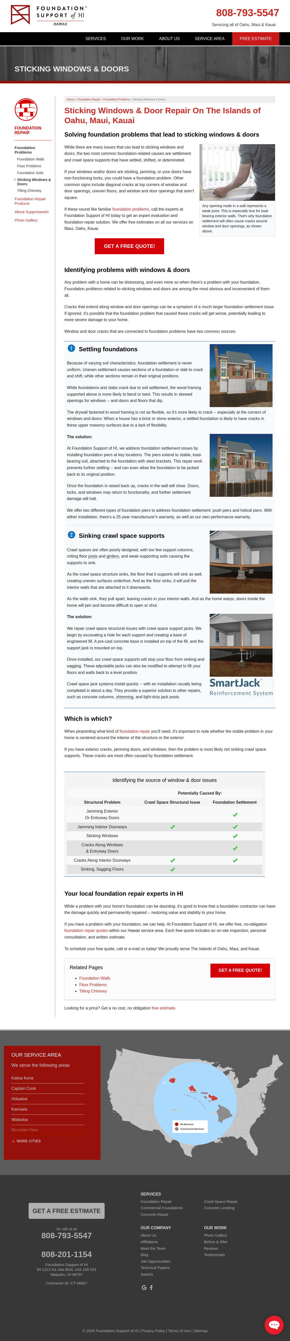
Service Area (209, 38)
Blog (144, 1255)
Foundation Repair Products (30, 201)
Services (96, 38)
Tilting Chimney (93, 991)
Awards (147, 1274)
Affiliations (149, 1242)
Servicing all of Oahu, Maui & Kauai (244, 25)
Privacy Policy (153, 1331)
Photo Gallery (26, 220)
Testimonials (214, 1255)
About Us (169, 38)
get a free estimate (67, 1210)
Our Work (132, 38)
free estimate (163, 1008)
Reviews (211, 1248)
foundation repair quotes (86, 930)
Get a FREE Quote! (129, 246)
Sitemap (200, 1331)
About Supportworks (32, 212)
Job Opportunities (155, 1261)
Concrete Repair (154, 1214)
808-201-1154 (66, 1254)
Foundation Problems (25, 149)
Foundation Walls (94, 978)
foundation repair (135, 731)
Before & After (215, 1242)
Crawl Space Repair (221, 1201)
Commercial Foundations (162, 1208)
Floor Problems (93, 985)
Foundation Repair (28, 130)
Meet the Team (153, 1248)
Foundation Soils (30, 173)
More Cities (29, 1141)
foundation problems (130, 209)
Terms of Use (179, 1331)
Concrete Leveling (219, 1208)
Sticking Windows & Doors (34, 182)
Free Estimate (256, 38)
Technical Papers (155, 1267)
